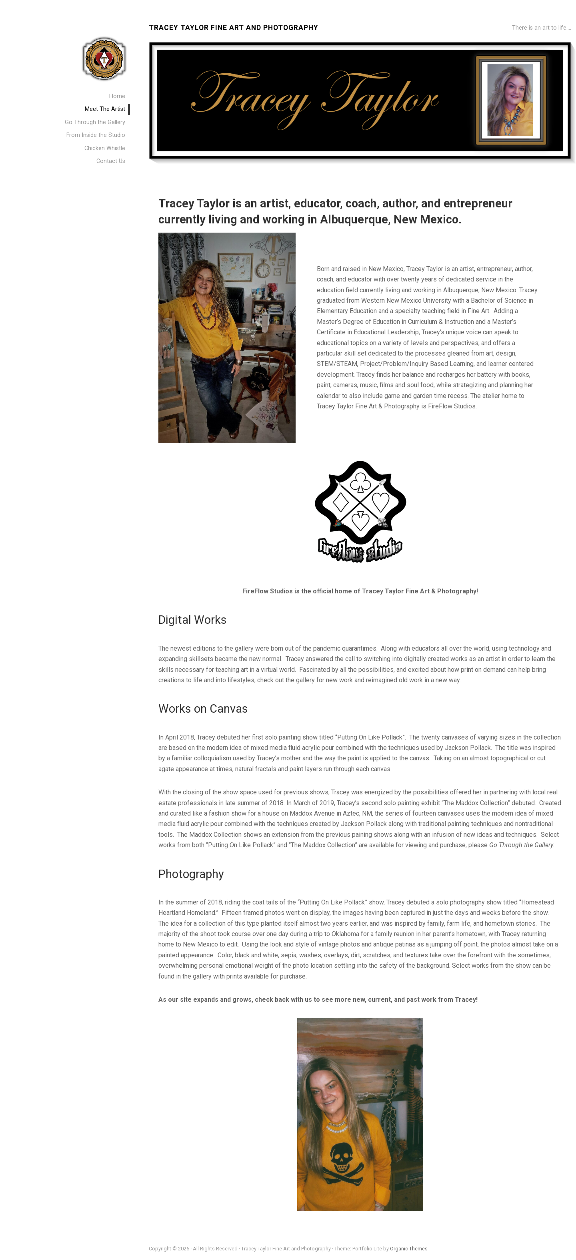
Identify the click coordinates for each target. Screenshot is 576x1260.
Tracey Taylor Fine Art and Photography (233, 28)
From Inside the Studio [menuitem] (95, 135)
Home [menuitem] (117, 96)
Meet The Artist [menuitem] (105, 109)
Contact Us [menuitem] (110, 161)
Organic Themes (409, 1249)
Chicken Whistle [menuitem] (104, 148)
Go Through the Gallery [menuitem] (95, 122)
